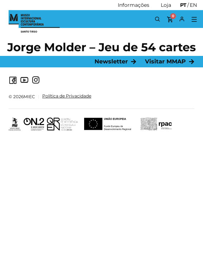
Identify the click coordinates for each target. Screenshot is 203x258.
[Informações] (133, 5)
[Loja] (166, 5)
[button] (194, 19)
